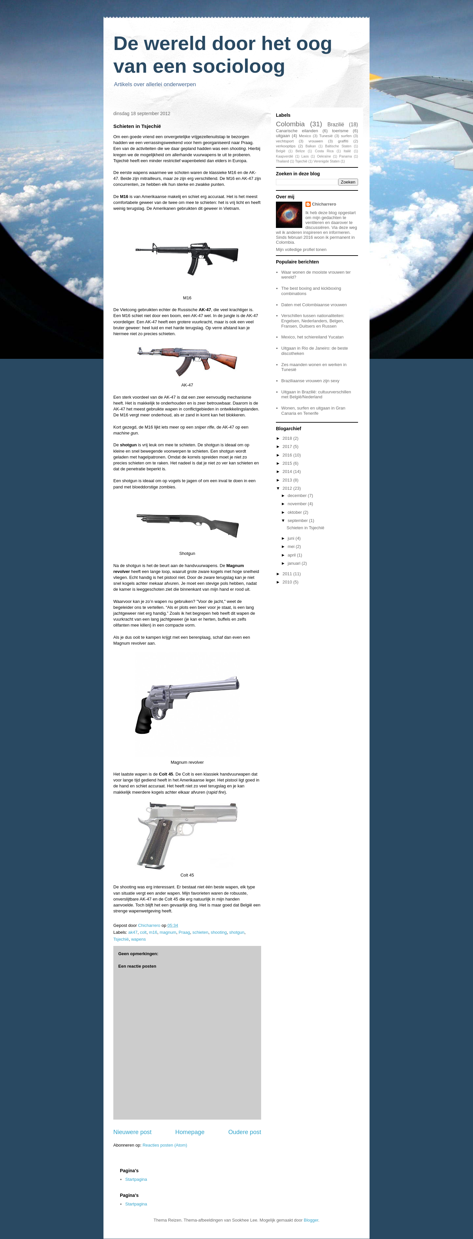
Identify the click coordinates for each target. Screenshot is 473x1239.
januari (295, 563)
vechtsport (285, 141)
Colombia (290, 124)
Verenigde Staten (326, 161)
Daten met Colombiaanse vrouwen (314, 304)
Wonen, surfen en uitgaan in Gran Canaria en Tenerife (313, 411)
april (292, 555)
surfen (346, 136)
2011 (287, 573)
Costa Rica (324, 151)
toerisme (340, 130)
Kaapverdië (284, 156)
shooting (219, 932)
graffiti (343, 141)
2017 (287, 446)
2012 (287, 488)
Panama (345, 156)
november (298, 503)
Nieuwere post (132, 1132)
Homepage (190, 1132)
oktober (295, 512)
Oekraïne (324, 156)
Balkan (310, 146)
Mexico (305, 136)
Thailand (282, 161)
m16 (153, 932)
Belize (300, 151)
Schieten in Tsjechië (305, 527)
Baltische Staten (338, 146)
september (298, 520)
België (280, 151)
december (298, 495)
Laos (305, 156)
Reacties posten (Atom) (165, 1145)
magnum (168, 932)
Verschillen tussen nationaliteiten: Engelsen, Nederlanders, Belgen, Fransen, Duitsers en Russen (312, 320)
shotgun (236, 932)
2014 (287, 471)
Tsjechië (121, 939)
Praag (184, 932)
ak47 (133, 932)
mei (292, 546)
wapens (138, 939)
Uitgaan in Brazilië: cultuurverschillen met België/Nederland (316, 394)
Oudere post (244, 1132)
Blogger (311, 1220)
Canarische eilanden (297, 130)
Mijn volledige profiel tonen (301, 249)
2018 (287, 438)
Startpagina (136, 1179)
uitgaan (283, 135)
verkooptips (286, 146)
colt (143, 932)
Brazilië (335, 124)
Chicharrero (324, 204)
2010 (287, 582)
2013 (287, 480)
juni (292, 538)
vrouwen (315, 141)
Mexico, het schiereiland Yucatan (312, 337)
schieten (200, 932)
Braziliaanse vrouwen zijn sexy (310, 380)
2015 (287, 463)
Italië (347, 151)
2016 (287, 455)
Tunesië (326, 136)
